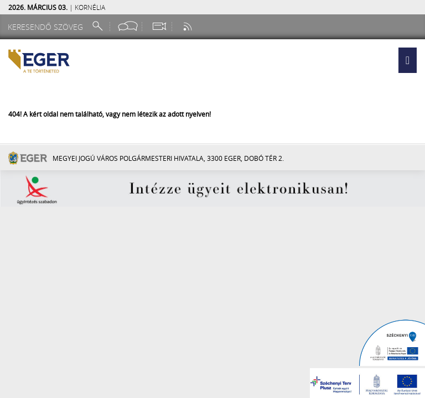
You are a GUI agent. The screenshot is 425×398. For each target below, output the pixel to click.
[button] (407, 60)
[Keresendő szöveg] (47, 27)
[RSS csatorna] (189, 26)
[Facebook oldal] (128, 26)
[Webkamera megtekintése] (159, 26)
